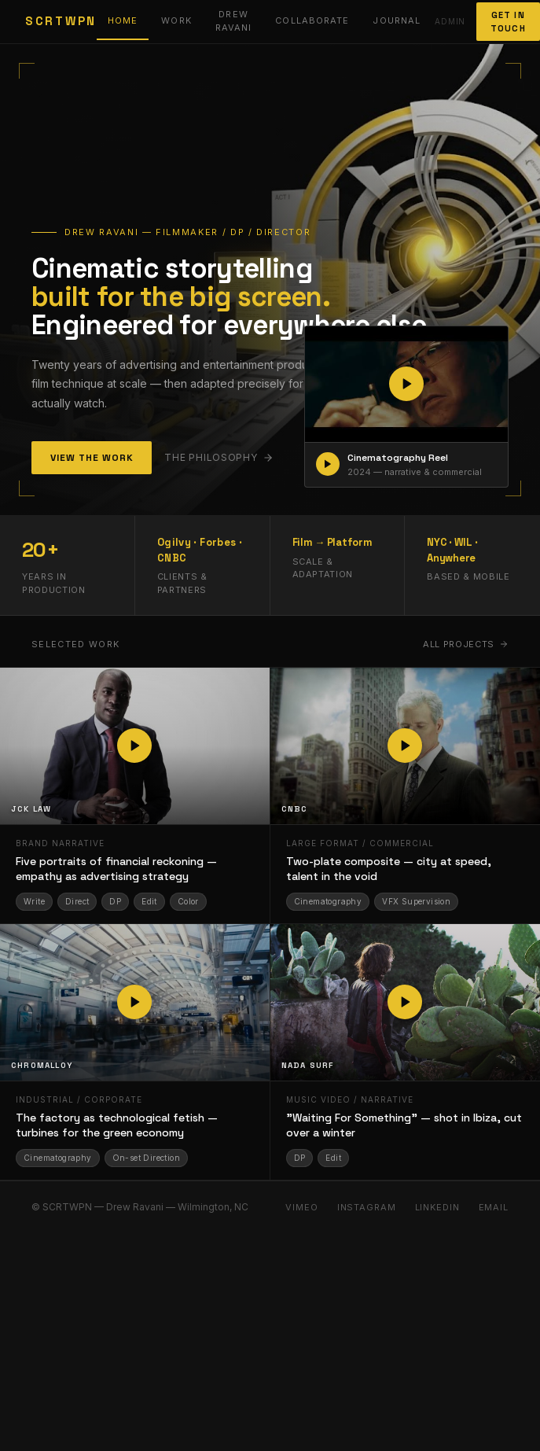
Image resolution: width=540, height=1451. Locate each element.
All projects (466, 644)
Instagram (366, 1207)
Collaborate (312, 20)
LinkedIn (437, 1207)
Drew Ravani (233, 21)
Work (176, 20)
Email (494, 1207)
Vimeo (301, 1207)
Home (123, 20)
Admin (450, 21)
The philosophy (218, 457)
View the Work (91, 457)
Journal (397, 20)
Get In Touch (508, 21)
